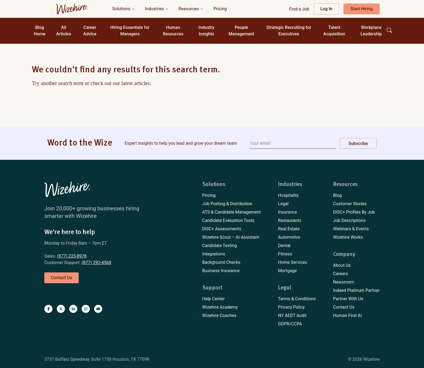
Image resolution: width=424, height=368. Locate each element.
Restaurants (289, 220)
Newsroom (343, 282)
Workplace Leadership (371, 30)
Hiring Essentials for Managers (130, 30)
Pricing (209, 195)
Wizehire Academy (220, 307)
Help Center (213, 298)
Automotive (289, 237)
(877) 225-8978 (72, 256)
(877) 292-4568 (96, 262)
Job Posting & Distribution (227, 203)
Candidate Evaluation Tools (228, 220)
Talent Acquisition (334, 30)
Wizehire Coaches (219, 315)
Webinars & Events (351, 228)
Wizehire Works (348, 237)
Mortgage (287, 270)
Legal (283, 203)
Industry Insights (206, 30)
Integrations (213, 253)
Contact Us (344, 307)
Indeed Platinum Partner (356, 290)
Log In (326, 8)
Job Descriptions (349, 220)
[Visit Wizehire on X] (61, 309)
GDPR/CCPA (290, 323)
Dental (284, 245)
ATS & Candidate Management (231, 212)
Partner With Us (348, 298)
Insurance (287, 212)
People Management (241, 30)
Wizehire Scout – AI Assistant (230, 237)
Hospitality (288, 195)
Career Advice (90, 30)
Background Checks (221, 262)
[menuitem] (231, 195)
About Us (342, 265)
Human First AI (347, 315)
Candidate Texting (219, 245)
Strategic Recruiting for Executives (288, 30)
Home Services (292, 262)
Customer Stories (349, 203)
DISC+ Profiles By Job (354, 212)
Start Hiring (361, 8)
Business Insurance (221, 270)
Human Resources (173, 30)
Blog (337, 195)
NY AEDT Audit (292, 315)
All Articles (63, 30)
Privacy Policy (291, 307)
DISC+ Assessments (221, 228)
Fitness (285, 253)
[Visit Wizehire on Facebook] (48, 309)
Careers (340, 273)
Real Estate (289, 228)
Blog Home (39, 30)
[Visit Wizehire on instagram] (86, 309)
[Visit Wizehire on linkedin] (73, 309)
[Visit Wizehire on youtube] (98, 309)
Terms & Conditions (297, 298)
